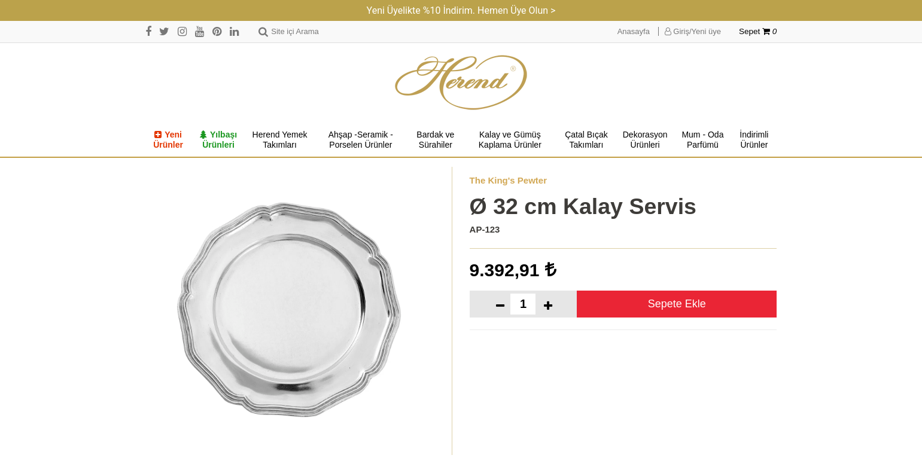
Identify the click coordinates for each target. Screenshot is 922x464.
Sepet (758, 31)
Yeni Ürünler (168, 140)
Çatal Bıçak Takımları (586, 140)
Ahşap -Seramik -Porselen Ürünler (360, 140)
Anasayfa (633, 31)
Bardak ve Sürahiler (435, 140)
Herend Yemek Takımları (280, 140)
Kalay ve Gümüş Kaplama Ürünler (510, 140)
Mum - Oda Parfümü (702, 140)
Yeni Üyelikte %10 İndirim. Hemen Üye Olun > (461, 10)
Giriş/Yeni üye (693, 31)
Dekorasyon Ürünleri (645, 140)
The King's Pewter (508, 180)
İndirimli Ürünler (754, 140)
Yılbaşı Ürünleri (218, 140)
